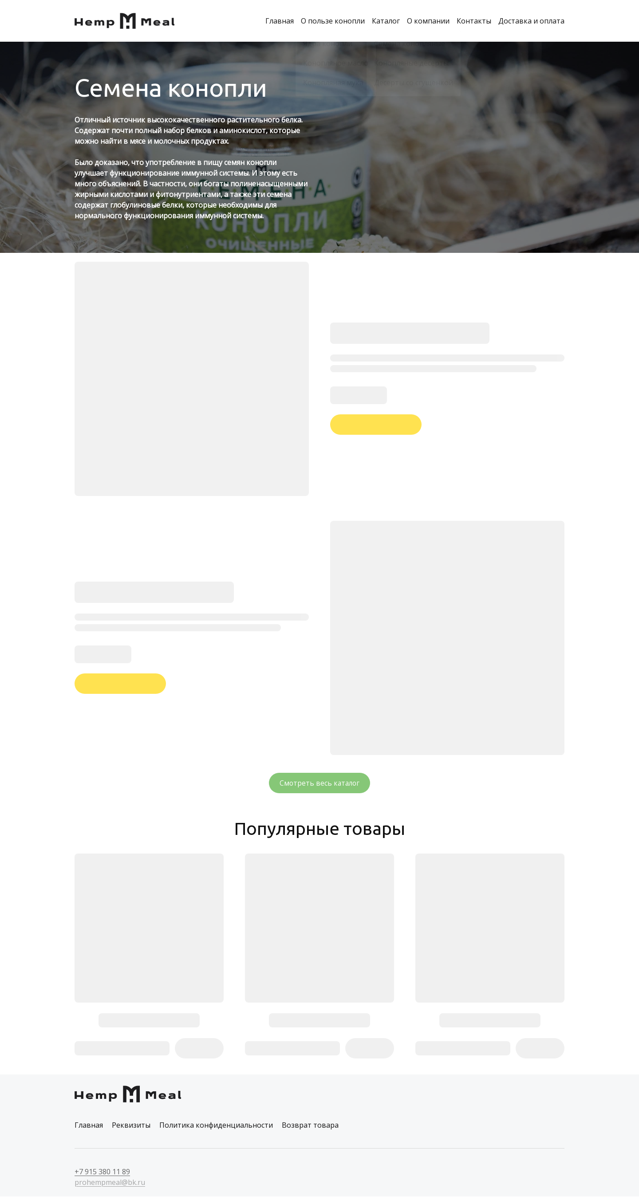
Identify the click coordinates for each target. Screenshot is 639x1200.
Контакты (474, 21)
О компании (428, 21)
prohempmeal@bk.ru (110, 1186)
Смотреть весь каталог (320, 784)
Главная (279, 21)
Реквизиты (131, 1128)
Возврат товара (310, 1128)
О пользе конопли (333, 21)
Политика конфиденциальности (216, 1128)
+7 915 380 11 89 (102, 1175)
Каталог (386, 21)
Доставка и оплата (531, 21)
